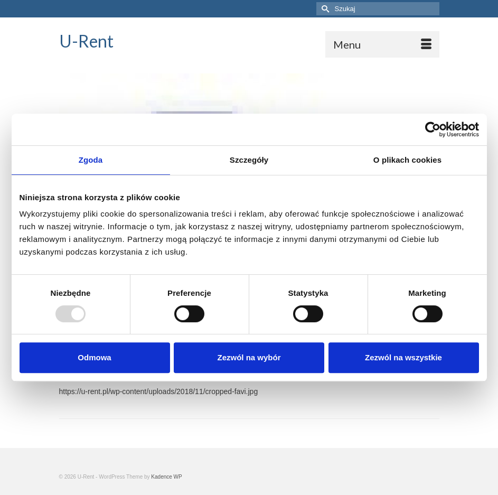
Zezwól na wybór (248, 357)
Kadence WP (166, 477)
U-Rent (86, 41)
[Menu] (382, 44)
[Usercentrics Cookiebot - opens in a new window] (433, 129)
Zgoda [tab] (91, 159)
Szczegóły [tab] (249, 159)
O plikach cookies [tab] (407, 159)
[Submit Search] (324, 8)
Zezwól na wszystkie (403, 357)
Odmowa (94, 357)
